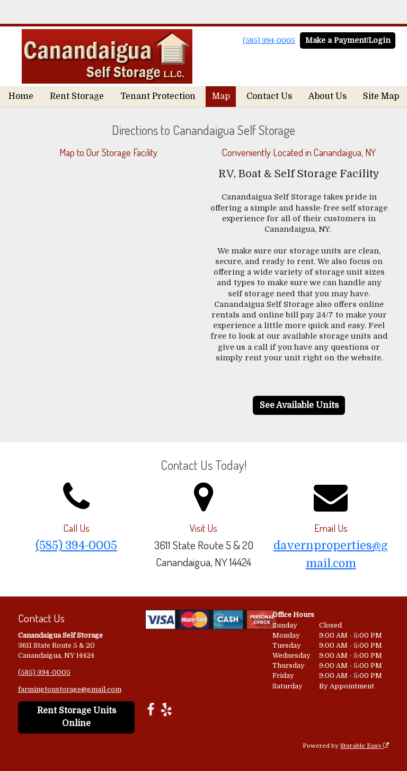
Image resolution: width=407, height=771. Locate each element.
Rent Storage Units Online (76, 717)
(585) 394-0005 (269, 40)
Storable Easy (364, 745)
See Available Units (299, 405)
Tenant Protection (158, 96)
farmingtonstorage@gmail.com (69, 689)
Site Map (381, 96)
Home (20, 96)
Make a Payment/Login (348, 40)
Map (221, 96)
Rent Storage (77, 96)
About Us (327, 96)
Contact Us (269, 96)
